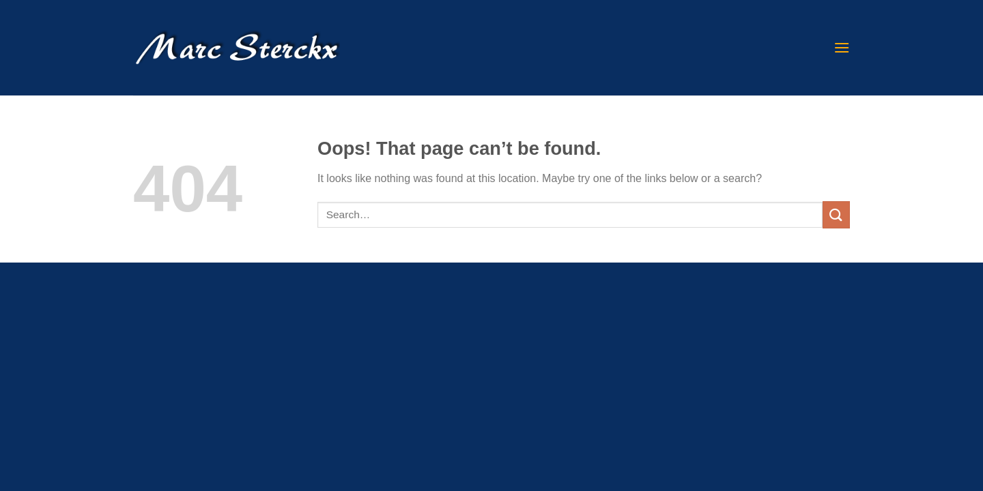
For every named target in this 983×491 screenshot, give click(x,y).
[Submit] (836, 214)
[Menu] (842, 47)
